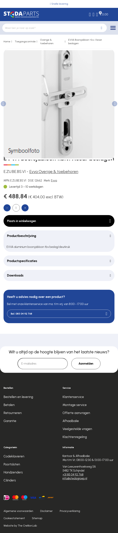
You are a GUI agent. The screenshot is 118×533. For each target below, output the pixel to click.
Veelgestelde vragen (77, 429)
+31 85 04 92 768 (73, 474)
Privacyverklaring (70, 511)
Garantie (10, 421)
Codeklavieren (14, 456)
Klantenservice (73, 397)
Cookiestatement (14, 518)
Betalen (9, 405)
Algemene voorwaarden (18, 511)
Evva (54, 180)
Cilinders (10, 480)
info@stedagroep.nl (75, 478)
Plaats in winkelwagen (59, 221)
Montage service (75, 405)
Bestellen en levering (18, 397)
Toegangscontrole (25, 41)
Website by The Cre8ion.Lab (20, 525)
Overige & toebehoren (46, 41)
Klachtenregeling (75, 437)
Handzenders (13, 472)
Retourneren (13, 413)
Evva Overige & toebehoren (53, 171)
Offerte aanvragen (76, 413)
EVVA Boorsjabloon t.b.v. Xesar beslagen (85, 41)
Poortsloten (12, 464)
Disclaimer (46, 511)
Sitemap (37, 518)
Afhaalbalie (71, 421)
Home (7, 41)
